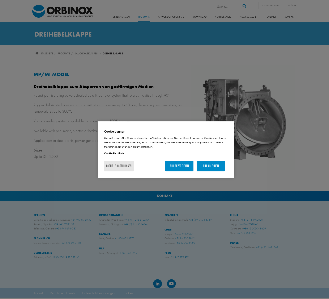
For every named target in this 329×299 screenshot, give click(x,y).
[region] (166, 149)
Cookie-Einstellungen (119, 166)
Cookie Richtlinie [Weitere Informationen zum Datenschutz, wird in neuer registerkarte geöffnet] (114, 153)
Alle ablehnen (211, 166)
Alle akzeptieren (179, 166)
